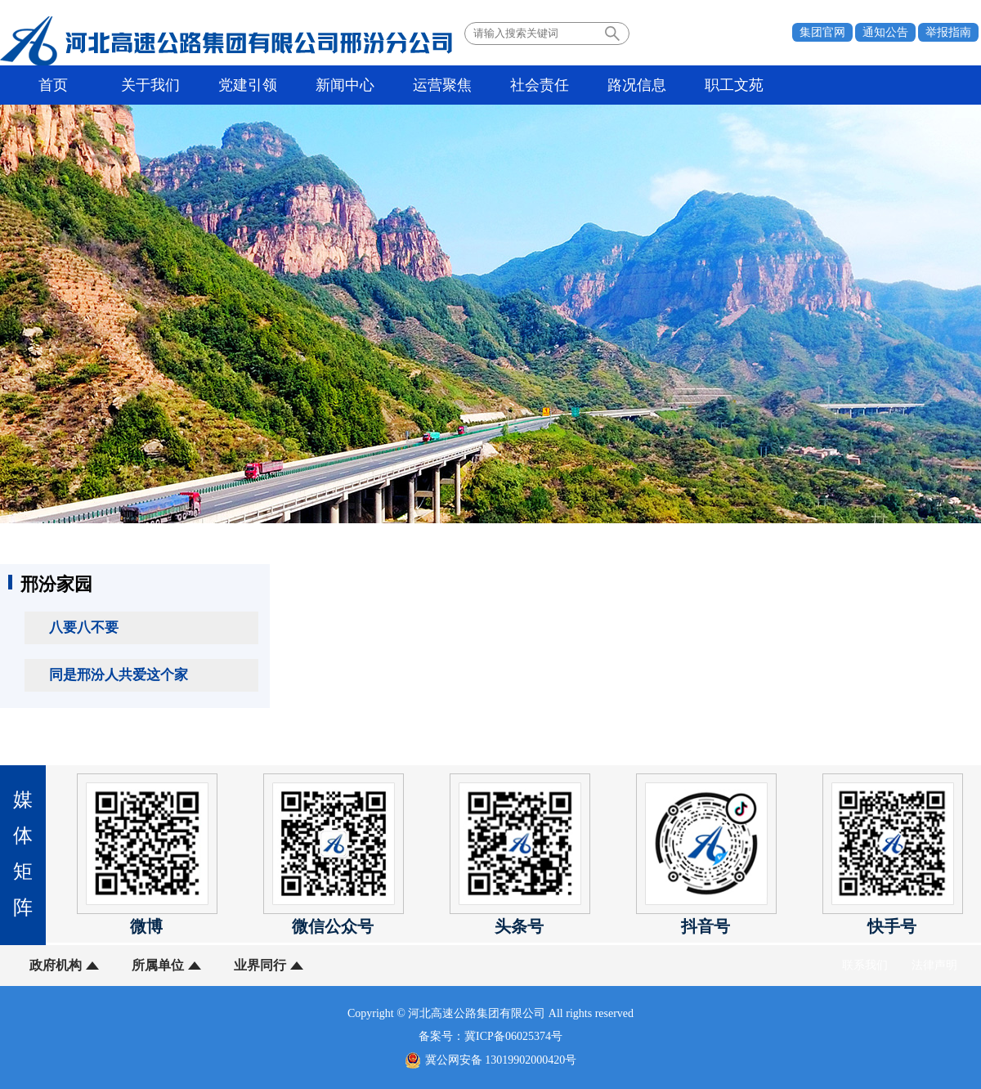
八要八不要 (84, 627)
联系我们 (865, 965)
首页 (53, 85)
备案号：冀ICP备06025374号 (490, 1036)
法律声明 (934, 965)
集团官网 (822, 32)
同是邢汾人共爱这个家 (118, 675)
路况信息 (636, 85)
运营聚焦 (442, 85)
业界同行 (260, 965)
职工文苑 (734, 85)
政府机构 (55, 965)
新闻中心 (345, 85)
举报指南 (948, 32)
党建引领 (247, 85)
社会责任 (539, 85)
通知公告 (885, 32)
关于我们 (150, 85)
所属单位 (158, 965)
